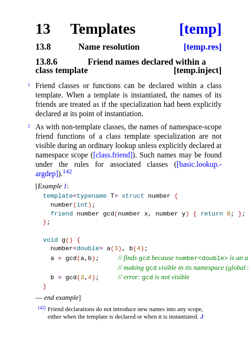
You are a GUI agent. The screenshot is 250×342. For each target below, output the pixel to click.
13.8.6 (47, 62)
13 (43, 28)
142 (67, 171)
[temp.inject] (197, 70)
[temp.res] (203, 47)
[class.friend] (113, 155)
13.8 (43, 47)
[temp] (200, 28)
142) (41, 307)
